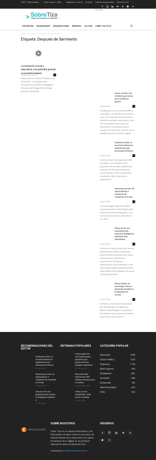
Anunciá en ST (123, 2)
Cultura (88, 26)
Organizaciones (61, 26)
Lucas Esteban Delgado (31, 73)
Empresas (76, 26)
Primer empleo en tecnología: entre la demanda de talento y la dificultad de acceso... (124, 289)
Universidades (43, 26)
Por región (27, 26)
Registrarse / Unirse (74, 2)
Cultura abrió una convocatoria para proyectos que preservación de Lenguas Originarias (83, 359)
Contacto (89, 2)
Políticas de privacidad (104, 2)
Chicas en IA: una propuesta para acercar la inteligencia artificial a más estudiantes (124, 233)
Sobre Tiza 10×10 (103, 26)
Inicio (23, 33)
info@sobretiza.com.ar (75, 450)
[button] (131, 26)
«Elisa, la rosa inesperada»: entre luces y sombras (83, 394)
